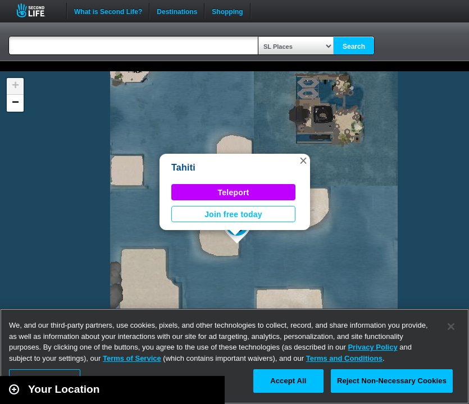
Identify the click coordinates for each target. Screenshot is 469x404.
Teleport (233, 192)
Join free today (233, 214)
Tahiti (183, 167)
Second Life (37, 10)
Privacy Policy (372, 347)
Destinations (177, 10)
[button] (303, 160)
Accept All (288, 381)
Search (354, 46)
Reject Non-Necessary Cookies (392, 381)
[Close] (451, 326)
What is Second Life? (108, 10)
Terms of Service (132, 358)
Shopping (227, 10)
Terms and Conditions (344, 358)
